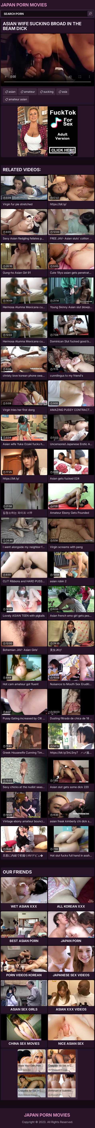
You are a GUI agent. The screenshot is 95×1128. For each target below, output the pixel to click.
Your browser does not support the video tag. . (47, 60)
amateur (29, 91)
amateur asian (18, 99)
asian (12, 91)
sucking (48, 91)
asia (64, 91)
